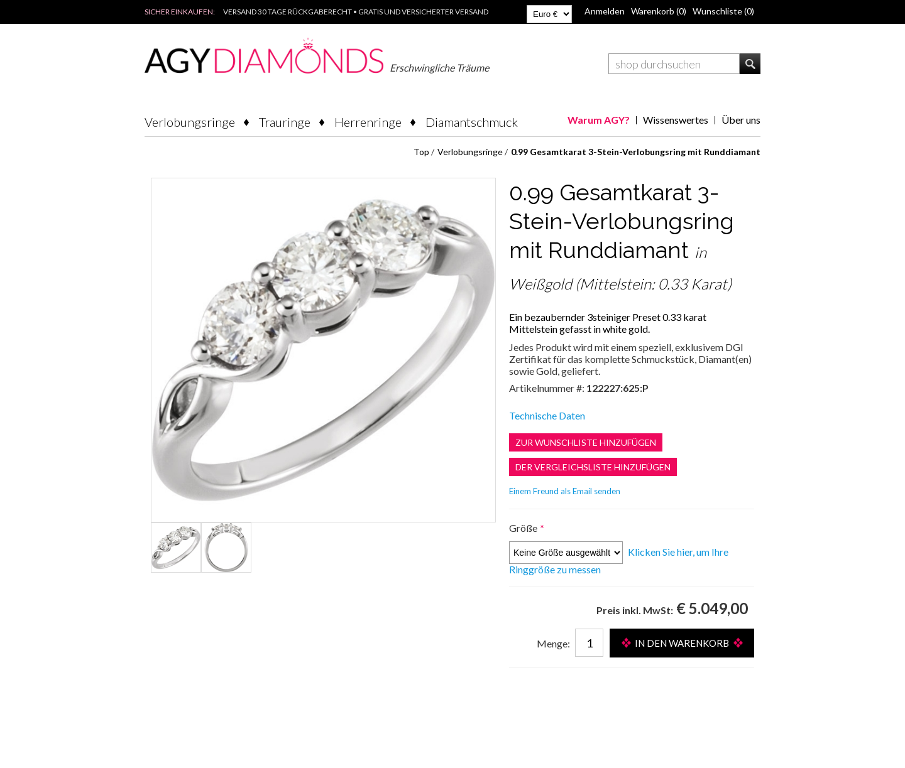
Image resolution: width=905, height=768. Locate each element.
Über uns (740, 120)
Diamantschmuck (471, 121)
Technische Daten (547, 415)
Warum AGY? (599, 120)
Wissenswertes (675, 120)
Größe (524, 528)
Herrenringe (368, 121)
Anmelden (604, 11)
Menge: (553, 643)
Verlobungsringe (190, 121)
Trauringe (284, 121)
